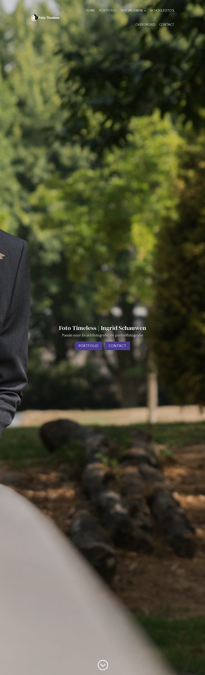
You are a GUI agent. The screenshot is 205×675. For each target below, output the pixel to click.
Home (90, 11)
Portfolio (108, 11)
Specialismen (132, 11)
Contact (166, 25)
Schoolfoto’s (162, 11)
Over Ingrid (145, 25)
